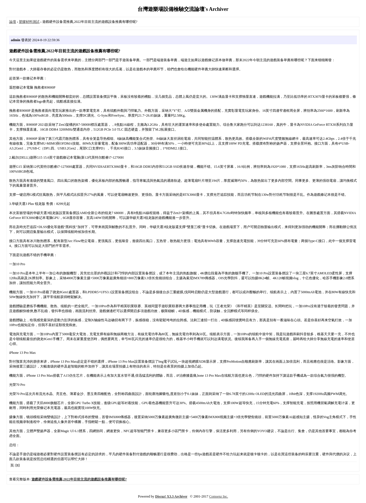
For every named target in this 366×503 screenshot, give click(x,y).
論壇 (12, 22)
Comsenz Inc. (218, 496)
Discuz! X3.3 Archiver (171, 496)
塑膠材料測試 (29, 22)
